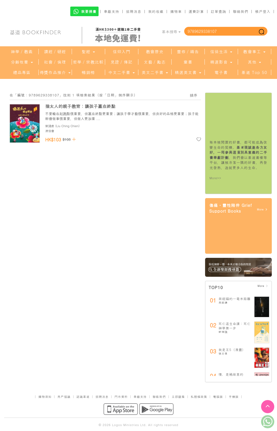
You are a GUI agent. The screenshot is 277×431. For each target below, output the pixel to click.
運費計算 (196, 11)
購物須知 (45, 397)
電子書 (221, 72)
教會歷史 (155, 51)
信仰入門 (121, 51)
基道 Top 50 (254, 72)
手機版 (234, 397)
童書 (188, 62)
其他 (254, 62)
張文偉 (223, 353)
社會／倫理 (55, 62)
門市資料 (121, 397)
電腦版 (218, 397)
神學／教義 (22, 51)
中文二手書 (121, 72)
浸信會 (49, 131)
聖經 (88, 51)
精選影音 (221, 62)
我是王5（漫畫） (232, 349)
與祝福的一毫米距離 (235, 298)
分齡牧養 (22, 62)
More (262, 209)
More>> (215, 178)
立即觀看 (178, 397)
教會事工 (254, 51)
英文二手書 (154, 72)
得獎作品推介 (55, 72)
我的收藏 (156, 11)
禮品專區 (22, 72)
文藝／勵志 (155, 62)
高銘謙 (223, 302)
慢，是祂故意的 (231, 374)
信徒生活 (221, 51)
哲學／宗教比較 (88, 62)
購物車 (176, 11)
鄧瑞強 (223, 332)
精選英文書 (188, 72)
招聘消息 (133, 11)
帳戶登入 (262, 11)
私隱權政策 (199, 397)
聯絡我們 (240, 11)
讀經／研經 (55, 51)
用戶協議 (64, 397)
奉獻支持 (111, 11)
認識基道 (82, 397)
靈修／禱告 (188, 51)
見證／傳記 (122, 62)
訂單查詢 (218, 11)
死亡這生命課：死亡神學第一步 (235, 325)
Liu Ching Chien (67, 126)
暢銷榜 (88, 72)
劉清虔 (49, 126)
